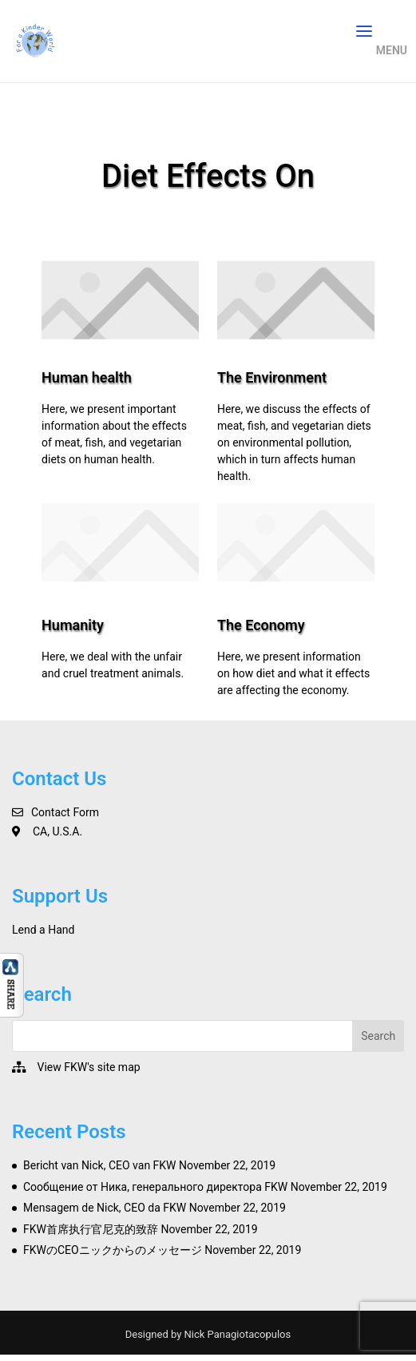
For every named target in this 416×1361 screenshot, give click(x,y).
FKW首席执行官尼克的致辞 (90, 1229)
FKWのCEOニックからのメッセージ (112, 1250)
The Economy (261, 625)
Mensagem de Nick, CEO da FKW (104, 1207)
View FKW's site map (88, 1067)
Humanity (73, 625)
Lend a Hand (43, 929)
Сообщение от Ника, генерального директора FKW (155, 1186)
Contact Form (65, 812)
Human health (87, 377)
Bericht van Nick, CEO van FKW (99, 1165)
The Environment (272, 377)
